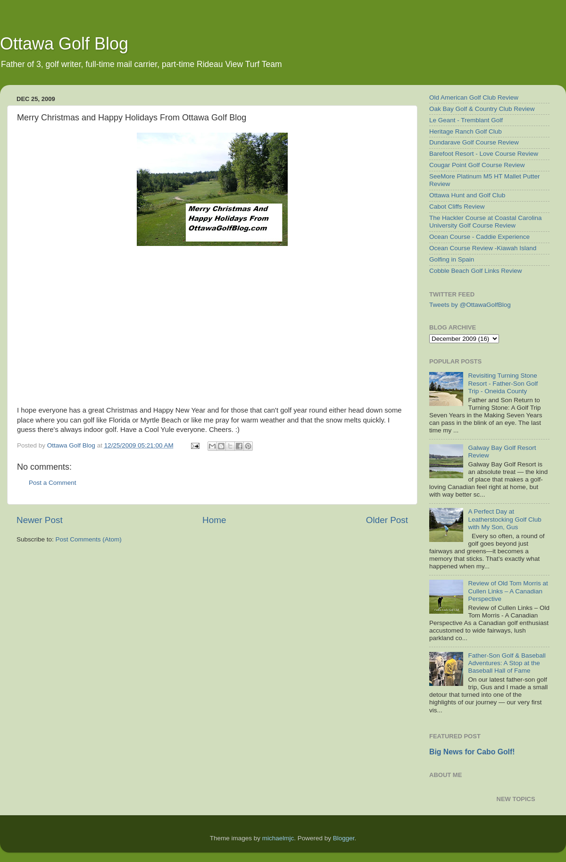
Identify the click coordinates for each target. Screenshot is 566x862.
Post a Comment (52, 482)
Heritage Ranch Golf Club (465, 131)
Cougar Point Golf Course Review (477, 165)
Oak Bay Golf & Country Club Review (482, 108)
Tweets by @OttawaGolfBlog (470, 304)
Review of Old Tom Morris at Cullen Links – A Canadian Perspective (508, 591)
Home (214, 520)
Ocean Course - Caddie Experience (479, 236)
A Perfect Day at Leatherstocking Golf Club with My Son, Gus (504, 519)
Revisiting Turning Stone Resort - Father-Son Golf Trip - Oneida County (503, 383)
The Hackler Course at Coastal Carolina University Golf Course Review (485, 221)
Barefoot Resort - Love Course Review (483, 153)
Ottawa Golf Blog (64, 43)
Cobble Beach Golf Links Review (475, 270)
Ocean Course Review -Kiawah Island (482, 248)
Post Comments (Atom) (89, 539)
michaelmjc (278, 838)
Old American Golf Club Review (473, 97)
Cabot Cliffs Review (457, 206)
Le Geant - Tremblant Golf (466, 120)
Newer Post (40, 520)
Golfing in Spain (451, 259)
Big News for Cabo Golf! (472, 752)
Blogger (344, 838)
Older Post (387, 520)
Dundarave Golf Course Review (474, 142)
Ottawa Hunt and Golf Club (467, 195)
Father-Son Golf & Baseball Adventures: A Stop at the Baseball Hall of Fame (506, 663)
